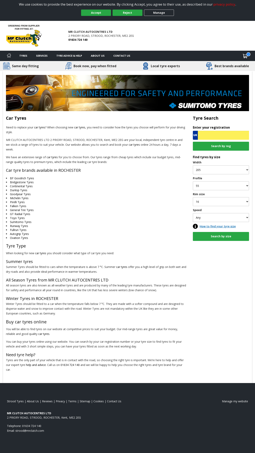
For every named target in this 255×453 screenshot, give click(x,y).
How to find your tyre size (218, 226)
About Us (98, 55)
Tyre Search (206, 118)
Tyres (23, 55)
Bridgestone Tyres (22, 182)
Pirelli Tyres (17, 202)
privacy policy (224, 4)
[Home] (9, 56)
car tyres (39, 127)
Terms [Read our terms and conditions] (72, 401)
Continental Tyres (21, 186)
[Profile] (221, 185)
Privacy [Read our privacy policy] (60, 401)
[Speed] (221, 217)
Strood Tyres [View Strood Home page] (15, 401)
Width (197, 162)
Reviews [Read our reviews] (47, 401)
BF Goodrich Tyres (22, 178)
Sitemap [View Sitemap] (85, 401)
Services (42, 55)
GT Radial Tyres (20, 214)
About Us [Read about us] (33, 401)
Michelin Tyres (19, 198)
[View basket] (245, 56)
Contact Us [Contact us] (121, 55)
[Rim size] (221, 201)
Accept (96, 13)
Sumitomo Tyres (20, 222)
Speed (197, 210)
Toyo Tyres (17, 218)
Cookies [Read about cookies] (98, 401)
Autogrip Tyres (19, 234)
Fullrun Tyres (18, 230)
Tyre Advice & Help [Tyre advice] (69, 55)
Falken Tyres (18, 206)
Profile (197, 178)
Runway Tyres (19, 226)
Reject (127, 13)
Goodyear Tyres (20, 194)
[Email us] (29, 431)
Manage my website (235, 401)
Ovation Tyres (19, 238)
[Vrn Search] (221, 135)
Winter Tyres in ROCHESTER (32, 298)
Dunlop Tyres (18, 190)
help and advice (36, 365)
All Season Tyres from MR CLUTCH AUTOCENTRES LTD (57, 280)
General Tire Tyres (22, 210)
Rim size (199, 194)
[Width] (221, 169)
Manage (159, 13)
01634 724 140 (77, 40)
